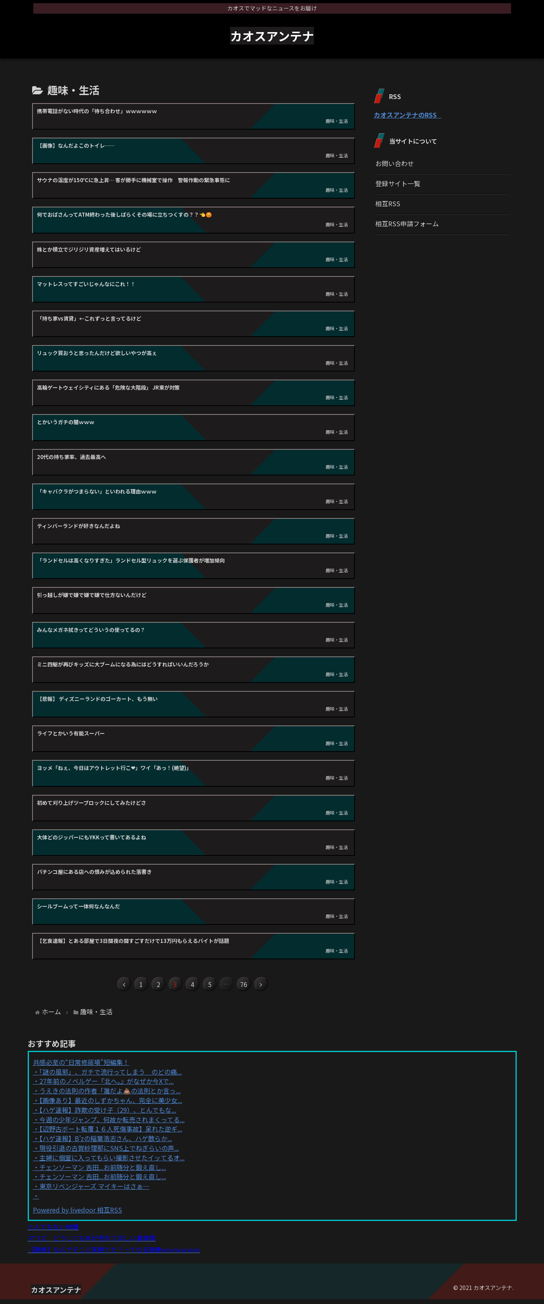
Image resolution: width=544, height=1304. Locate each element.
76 (257, 986)
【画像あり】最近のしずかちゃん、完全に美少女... (110, 1104)
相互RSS (387, 203)
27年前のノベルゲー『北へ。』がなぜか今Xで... (106, 1086)
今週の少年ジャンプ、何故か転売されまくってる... (112, 1124)
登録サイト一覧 (397, 183)
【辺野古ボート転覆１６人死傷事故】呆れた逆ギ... (110, 1133)
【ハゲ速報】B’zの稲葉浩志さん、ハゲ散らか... (105, 1143)
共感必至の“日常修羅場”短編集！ (81, 1066)
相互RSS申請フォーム (407, 223)
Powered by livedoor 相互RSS (77, 1214)
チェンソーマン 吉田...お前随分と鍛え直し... (102, 1171)
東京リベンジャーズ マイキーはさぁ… (94, 1191)
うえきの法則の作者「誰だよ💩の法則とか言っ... (110, 1095)
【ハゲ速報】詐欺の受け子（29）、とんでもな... (107, 1114)
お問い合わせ (394, 163)
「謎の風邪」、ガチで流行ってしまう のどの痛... (110, 1076)
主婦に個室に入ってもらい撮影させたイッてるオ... (112, 1162)
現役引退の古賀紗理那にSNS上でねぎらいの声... (109, 1152)
